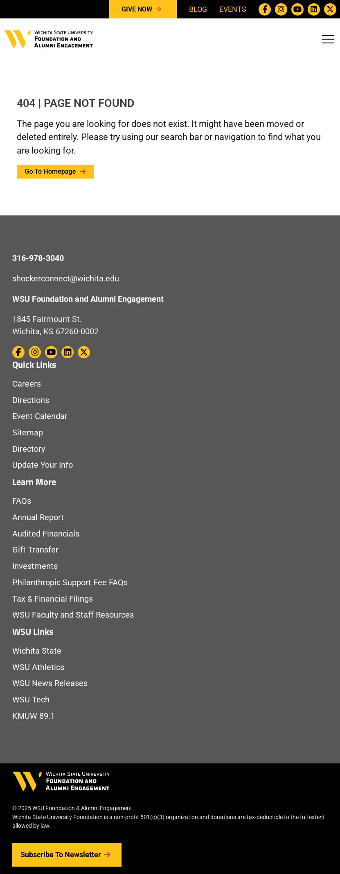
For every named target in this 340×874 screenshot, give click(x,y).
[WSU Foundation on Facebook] (265, 9)
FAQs (21, 501)
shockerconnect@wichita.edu (65, 278)
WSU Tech (31, 699)
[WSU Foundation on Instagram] (281, 9)
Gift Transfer (35, 550)
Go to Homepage (55, 171)
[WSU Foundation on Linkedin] (314, 9)
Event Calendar (40, 416)
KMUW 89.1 (33, 716)
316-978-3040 (38, 258)
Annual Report (38, 517)
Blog (198, 9)
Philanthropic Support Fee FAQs (70, 582)
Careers (26, 384)
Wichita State (36, 651)
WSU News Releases (50, 683)
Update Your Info (42, 465)
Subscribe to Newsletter (66, 855)
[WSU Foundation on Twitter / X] (330, 9)
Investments (35, 566)
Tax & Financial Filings (52, 599)
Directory (28, 449)
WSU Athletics (38, 667)
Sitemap (27, 432)
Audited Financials (45, 534)
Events (232, 9)
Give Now (143, 9)
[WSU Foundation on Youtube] (297, 9)
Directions (30, 400)
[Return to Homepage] (49, 38)
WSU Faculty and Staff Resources (73, 615)
